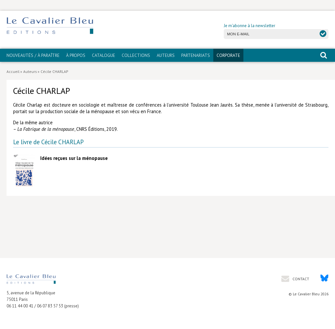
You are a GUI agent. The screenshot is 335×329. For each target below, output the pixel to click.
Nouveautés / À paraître (33, 55)
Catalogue (103, 55)
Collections (136, 55)
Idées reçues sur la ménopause (74, 158)
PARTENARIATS (195, 55)
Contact (300, 279)
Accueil (13, 71)
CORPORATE (228, 55)
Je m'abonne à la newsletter (249, 25)
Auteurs (166, 55)
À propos (75, 55)
